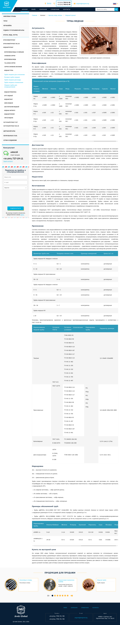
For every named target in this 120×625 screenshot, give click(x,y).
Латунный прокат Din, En (11, 126)
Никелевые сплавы (9, 16)
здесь (22, 215)
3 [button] (57, 595)
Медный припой (9, 114)
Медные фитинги (9, 110)
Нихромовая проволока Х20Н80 (66, 581)
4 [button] (60, 595)
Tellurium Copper (9, 63)
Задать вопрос (8, 161)
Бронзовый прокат (9, 40)
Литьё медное (8, 117)
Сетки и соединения (10, 140)
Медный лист (8, 99)
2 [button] (55, 595)
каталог (25, 9)
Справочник (55, 9)
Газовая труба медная (12, 77)
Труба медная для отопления (14, 74)
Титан (5, 21)
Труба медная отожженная (13, 82)
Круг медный (8, 95)
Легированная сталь (10, 136)
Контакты (66, 9)
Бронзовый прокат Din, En (11, 43)
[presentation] (11, 198)
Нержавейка (7, 25)
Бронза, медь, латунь (10, 35)
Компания (43, 9)
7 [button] (67, 595)
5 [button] (62, 595)
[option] (21, 584)
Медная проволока (10, 92)
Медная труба (101, 580)
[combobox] (49, 3)
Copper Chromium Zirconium (13, 66)
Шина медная (8, 103)
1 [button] (52, 595)
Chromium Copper (9, 55)
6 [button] (65, 595)
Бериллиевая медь (10, 59)
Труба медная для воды (12, 80)
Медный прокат (8, 47)
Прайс (34, 9)
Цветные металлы (9, 131)
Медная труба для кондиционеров (10, 86)
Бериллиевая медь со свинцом (14, 52)
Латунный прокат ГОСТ (10, 122)
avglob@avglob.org (82, 3)
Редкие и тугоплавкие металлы (13, 30)
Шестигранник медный (11, 106)
